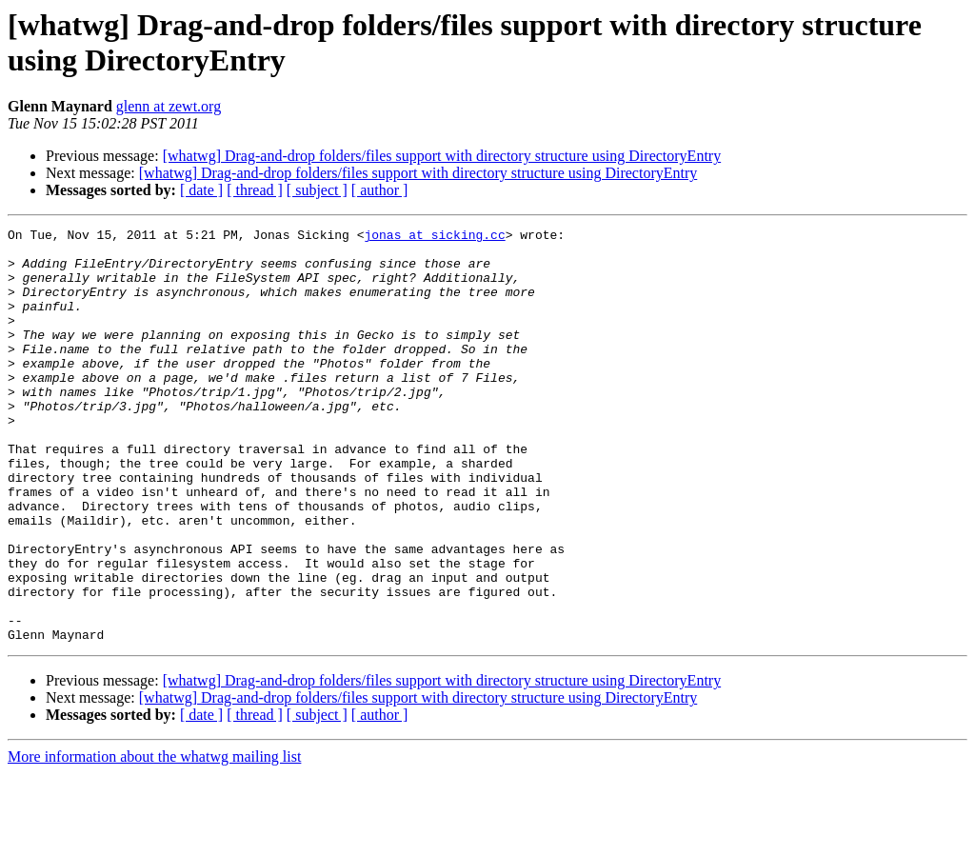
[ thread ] (255, 190)
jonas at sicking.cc (434, 237)
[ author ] (379, 190)
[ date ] (201, 190)
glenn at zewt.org (168, 106)
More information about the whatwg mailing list (154, 839)
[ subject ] (317, 190)
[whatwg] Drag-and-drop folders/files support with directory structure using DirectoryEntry (442, 156)
